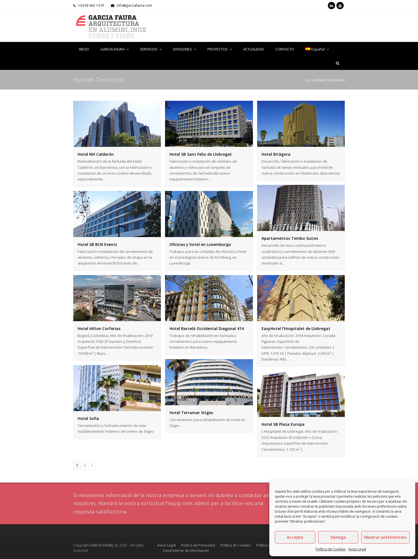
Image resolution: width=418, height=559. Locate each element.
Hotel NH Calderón (96, 154)
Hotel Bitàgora (276, 154)
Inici (308, 80)
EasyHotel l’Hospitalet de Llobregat (296, 328)
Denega (338, 537)
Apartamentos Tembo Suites (290, 238)
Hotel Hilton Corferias (99, 328)
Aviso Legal (357, 549)
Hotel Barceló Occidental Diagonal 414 (206, 328)
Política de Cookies (331, 549)
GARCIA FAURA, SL (104, 545)
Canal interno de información (186, 550)
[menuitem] (317, 49)
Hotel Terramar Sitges (191, 412)
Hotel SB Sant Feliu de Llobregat (200, 154)
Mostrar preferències (385, 537)
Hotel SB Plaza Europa (283, 424)
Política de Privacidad (198, 545)
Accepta (295, 537)
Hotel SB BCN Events (97, 244)
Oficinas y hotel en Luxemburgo (200, 244)
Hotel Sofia (88, 418)
